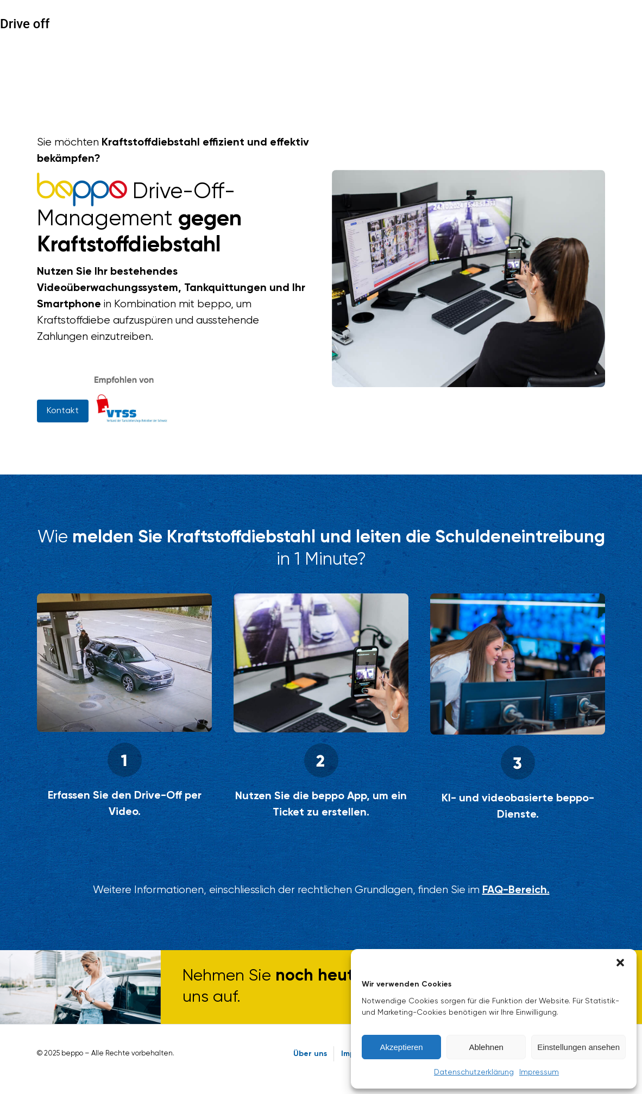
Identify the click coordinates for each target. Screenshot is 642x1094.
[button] (620, 962)
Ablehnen (486, 1047)
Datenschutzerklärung (474, 1072)
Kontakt (63, 411)
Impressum (539, 1072)
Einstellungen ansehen (578, 1047)
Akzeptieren (401, 1047)
